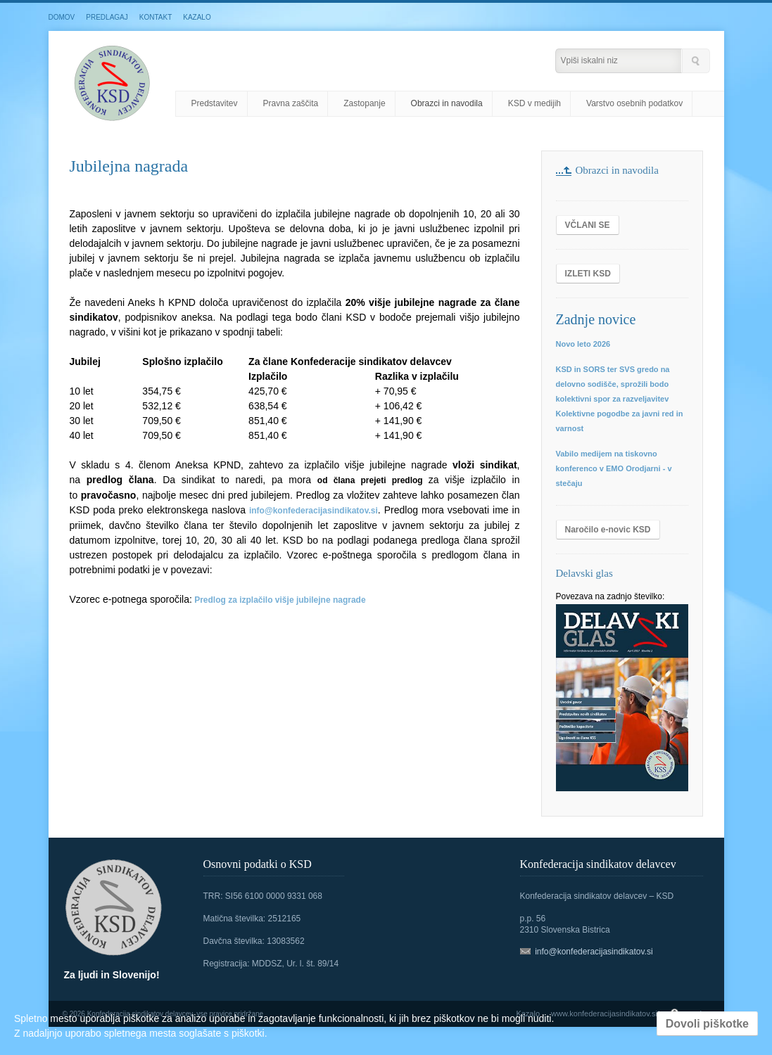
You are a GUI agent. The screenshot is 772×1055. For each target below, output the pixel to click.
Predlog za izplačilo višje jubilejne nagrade (279, 600)
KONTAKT (155, 17)
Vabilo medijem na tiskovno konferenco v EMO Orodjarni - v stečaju (614, 468)
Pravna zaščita (291, 103)
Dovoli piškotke (707, 1024)
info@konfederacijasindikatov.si (313, 511)
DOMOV (62, 17)
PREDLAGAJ (106, 17)
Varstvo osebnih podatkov (634, 103)
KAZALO (196, 17)
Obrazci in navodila (447, 103)
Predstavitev (214, 103)
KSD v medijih (534, 103)
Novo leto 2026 (583, 344)
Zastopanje (364, 103)
